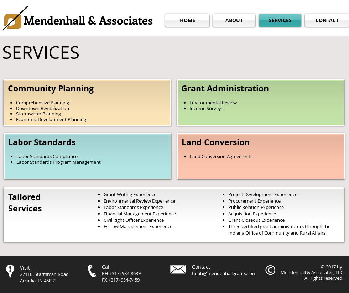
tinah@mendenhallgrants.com (224, 273)
